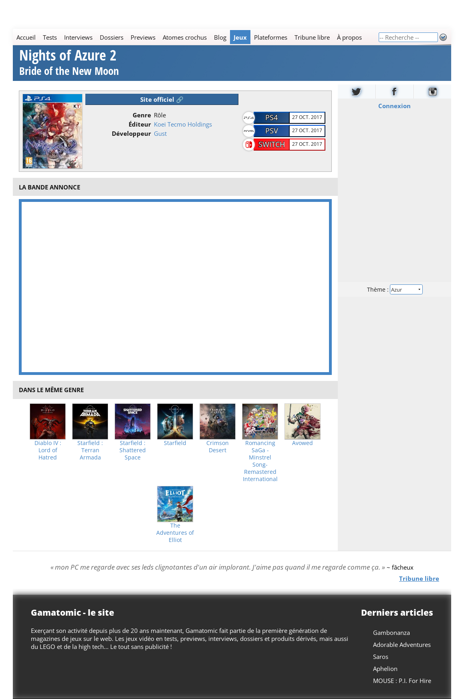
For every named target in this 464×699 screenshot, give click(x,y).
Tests (50, 37)
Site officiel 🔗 (162, 99)
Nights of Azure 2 (69, 63)
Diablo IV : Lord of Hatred (47, 450)
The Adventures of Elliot (175, 533)
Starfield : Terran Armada (90, 450)
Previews (143, 37)
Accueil (26, 37)
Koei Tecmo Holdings (183, 124)
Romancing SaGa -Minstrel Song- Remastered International (260, 461)
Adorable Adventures (402, 645)
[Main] (195, 37)
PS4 (271, 117)
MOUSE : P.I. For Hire (402, 681)
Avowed (302, 443)
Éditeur (140, 124)
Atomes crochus (185, 37)
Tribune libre (312, 37)
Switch (271, 144)
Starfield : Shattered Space (132, 450)
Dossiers (111, 37)
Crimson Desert (217, 446)
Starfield (175, 443)
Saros (380, 657)
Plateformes (270, 37)
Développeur (131, 133)
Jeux (240, 37)
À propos (349, 37)
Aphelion (385, 669)
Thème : (394, 289)
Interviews (78, 37)
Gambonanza (391, 632)
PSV (271, 130)
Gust (160, 133)
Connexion (394, 105)
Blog (220, 37)
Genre (142, 115)
